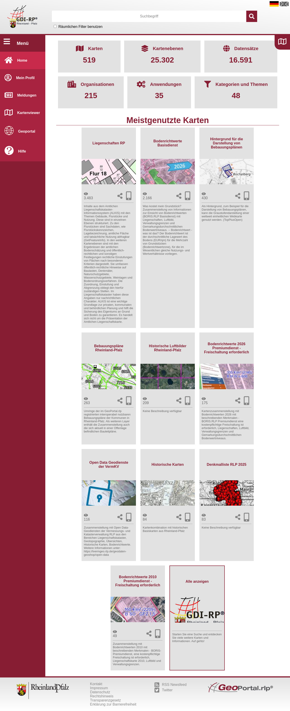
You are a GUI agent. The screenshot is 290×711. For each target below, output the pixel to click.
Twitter (164, 690)
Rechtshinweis (101, 696)
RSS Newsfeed (171, 684)
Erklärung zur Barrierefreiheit (113, 704)
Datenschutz (100, 692)
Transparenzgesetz (105, 700)
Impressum (99, 688)
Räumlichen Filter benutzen (80, 27)
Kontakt (96, 684)
